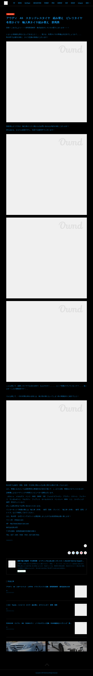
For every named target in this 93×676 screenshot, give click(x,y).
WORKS (33, 3)
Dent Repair (41, 3)
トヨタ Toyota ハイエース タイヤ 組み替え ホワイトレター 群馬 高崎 (31, 605)
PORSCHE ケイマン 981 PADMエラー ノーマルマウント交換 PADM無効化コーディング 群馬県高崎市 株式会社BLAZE (47, 623)
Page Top (46, 665)
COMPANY (73, 3)
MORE (85, 3)
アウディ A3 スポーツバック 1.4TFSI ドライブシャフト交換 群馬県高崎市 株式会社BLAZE (38, 586)
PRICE (66, 3)
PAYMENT (60, 3)
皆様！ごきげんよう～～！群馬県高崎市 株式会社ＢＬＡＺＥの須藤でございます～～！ (30, 609)
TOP (27, 3)
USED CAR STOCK (51, 3)
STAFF (80, 3)
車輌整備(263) (9, 540)
